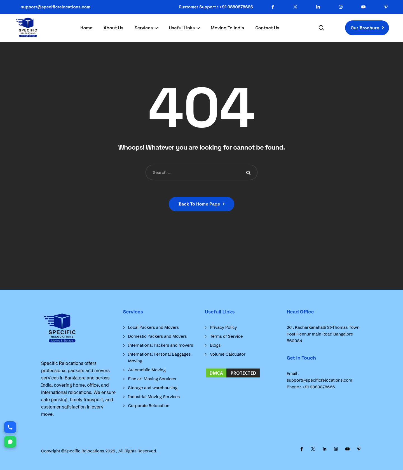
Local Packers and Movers (153, 327)
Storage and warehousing (152, 387)
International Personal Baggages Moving (159, 357)
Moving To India (227, 28)
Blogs (215, 345)
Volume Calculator (227, 354)
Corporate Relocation (149, 405)
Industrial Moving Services (154, 396)
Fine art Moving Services (152, 378)
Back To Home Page (199, 204)
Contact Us (267, 28)
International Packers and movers (160, 345)
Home (86, 28)
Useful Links (182, 28)
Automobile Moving (147, 369)
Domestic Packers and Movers (157, 336)
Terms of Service (226, 336)
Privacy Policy (223, 327)
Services (144, 28)
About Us (113, 28)
